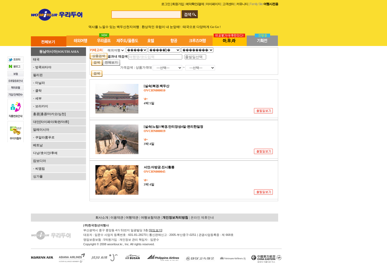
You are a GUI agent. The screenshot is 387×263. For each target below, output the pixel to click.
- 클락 (37, 91)
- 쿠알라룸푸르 (43, 137)
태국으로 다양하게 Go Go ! (202, 27)
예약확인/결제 (194, 4)
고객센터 (228, 4)
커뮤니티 (242, 4)
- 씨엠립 (39, 168)
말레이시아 (41, 130)
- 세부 (37, 98)
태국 (36, 59)
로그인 (165, 4)
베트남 (38, 145)
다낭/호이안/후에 (45, 153)
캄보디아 (39, 161)
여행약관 (132, 217)
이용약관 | (118, 217)
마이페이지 (213, 4)
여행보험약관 (150, 217)
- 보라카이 (40, 106)
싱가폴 (38, 176)
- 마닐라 (39, 83)
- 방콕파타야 (42, 67)
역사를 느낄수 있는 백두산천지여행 (113, 27)
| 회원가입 (178, 4)
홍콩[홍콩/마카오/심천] (49, 114)
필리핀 (38, 75)
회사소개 (101, 217)
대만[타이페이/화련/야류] (51, 122)
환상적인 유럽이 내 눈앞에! (161, 27)
